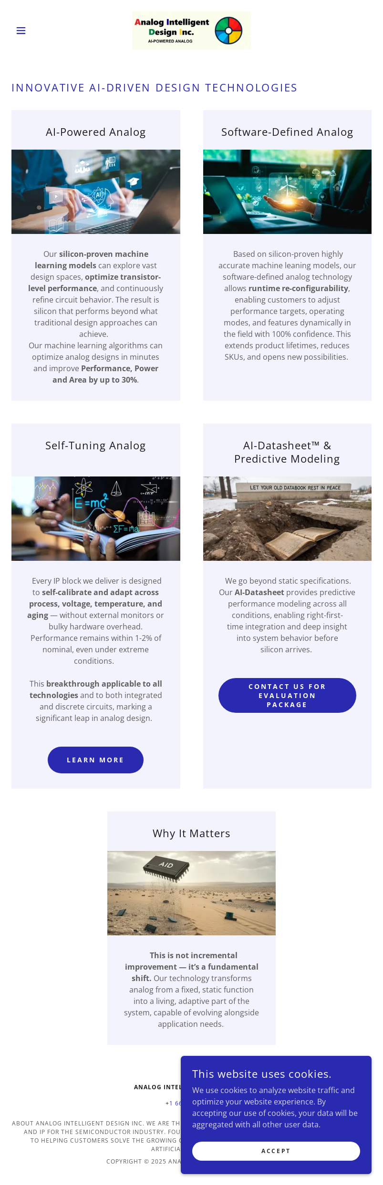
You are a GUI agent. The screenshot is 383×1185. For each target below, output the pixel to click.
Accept (275, 1151)
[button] (38, 30)
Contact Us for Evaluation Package (287, 695)
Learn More (95, 759)
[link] (191, 30)
